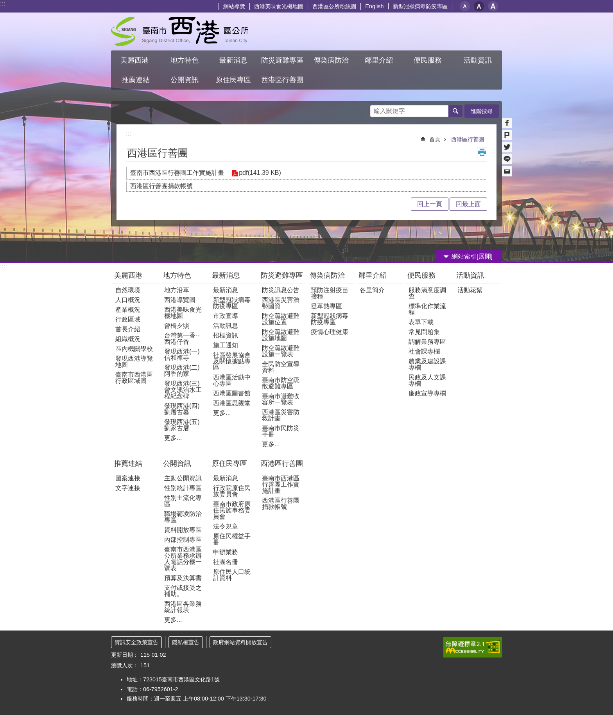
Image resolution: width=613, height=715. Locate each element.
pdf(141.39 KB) (260, 172)
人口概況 (127, 299)
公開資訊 (177, 463)
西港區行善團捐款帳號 (161, 186)
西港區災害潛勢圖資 (280, 302)
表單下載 (421, 322)
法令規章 (225, 526)
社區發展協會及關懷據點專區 (232, 361)
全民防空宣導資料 (280, 367)
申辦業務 (225, 552)
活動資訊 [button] (478, 60)
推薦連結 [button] (136, 80)
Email (507, 171)
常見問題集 (424, 332)
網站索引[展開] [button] (472, 256)
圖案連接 (127, 478)
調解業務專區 (427, 341)
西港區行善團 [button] (282, 80)
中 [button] (479, 6)
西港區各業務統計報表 (183, 606)
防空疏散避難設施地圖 (280, 335)
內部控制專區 (183, 539)
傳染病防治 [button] (331, 60)
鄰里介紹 (373, 275)
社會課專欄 (424, 351)
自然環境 (127, 290)
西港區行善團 (467, 139)
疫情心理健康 (329, 332)
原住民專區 (229, 463)
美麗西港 (129, 275)
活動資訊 (470, 275)
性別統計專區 (183, 488)
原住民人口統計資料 (232, 574)
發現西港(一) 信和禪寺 (182, 354)
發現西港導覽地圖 (134, 361)
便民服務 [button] (429, 60)
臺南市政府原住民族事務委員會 (232, 510)
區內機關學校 (134, 348)
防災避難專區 (282, 275)
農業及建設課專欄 (427, 364)
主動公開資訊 (183, 478)
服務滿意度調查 (427, 293)
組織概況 (127, 339)
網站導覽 (234, 6)
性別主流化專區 (183, 500)
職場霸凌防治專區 (183, 516)
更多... (173, 438)
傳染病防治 (327, 275)
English (374, 6)
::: (2, 3)
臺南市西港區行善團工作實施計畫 (177, 172)
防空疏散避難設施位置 (280, 319)
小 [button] (465, 6)
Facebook (507, 123)
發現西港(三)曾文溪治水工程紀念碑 (183, 389)
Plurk (507, 135)
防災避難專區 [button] (282, 60)
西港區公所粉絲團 (334, 6)
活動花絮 (469, 290)
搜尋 (376, 109)
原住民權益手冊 (232, 539)
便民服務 (422, 275)
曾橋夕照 (176, 325)
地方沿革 (176, 290)
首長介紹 (127, 329)
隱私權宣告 (185, 642)
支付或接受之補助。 (183, 590)
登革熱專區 (326, 306)
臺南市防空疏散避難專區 (280, 383)
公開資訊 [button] (184, 80)
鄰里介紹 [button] (380, 60)
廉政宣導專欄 (427, 393)
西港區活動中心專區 (232, 380)
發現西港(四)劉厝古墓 (182, 408)
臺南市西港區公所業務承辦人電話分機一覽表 (183, 558)
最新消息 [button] (233, 60)
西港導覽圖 (179, 299)
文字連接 (127, 488)
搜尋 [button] (455, 111)
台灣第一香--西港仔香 (182, 338)
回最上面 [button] (468, 204)
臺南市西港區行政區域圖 (134, 377)
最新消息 (226, 275)
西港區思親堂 (232, 403)
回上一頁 (429, 204)
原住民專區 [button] (233, 80)
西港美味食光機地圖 (278, 6)
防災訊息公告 (280, 290)
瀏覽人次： (124, 665)
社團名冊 (225, 562)
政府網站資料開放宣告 (240, 642)
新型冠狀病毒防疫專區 (420, 6)
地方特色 (177, 275)
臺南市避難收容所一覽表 (280, 399)
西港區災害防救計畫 (280, 415)
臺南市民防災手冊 (280, 431)
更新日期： (124, 655)
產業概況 (127, 309)
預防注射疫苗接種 (329, 293)
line (507, 159)
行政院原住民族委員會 (232, 491)
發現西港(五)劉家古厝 (182, 425)
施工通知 (225, 345)
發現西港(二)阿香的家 (182, 370)
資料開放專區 (183, 529)
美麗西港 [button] (135, 60)
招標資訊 (225, 335)
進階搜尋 (482, 111)
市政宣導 (225, 316)
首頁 (434, 139)
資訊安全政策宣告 (136, 642)
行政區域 (127, 319)
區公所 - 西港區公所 (179, 31)
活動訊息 (225, 325)
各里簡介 (372, 290)
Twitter (507, 147)
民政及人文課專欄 (427, 380)
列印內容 (482, 152)
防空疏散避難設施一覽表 (280, 351)
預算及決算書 (183, 578)
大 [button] (493, 6)
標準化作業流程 (427, 309)
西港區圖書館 (232, 393)
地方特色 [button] (184, 60)
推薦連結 (128, 463)
